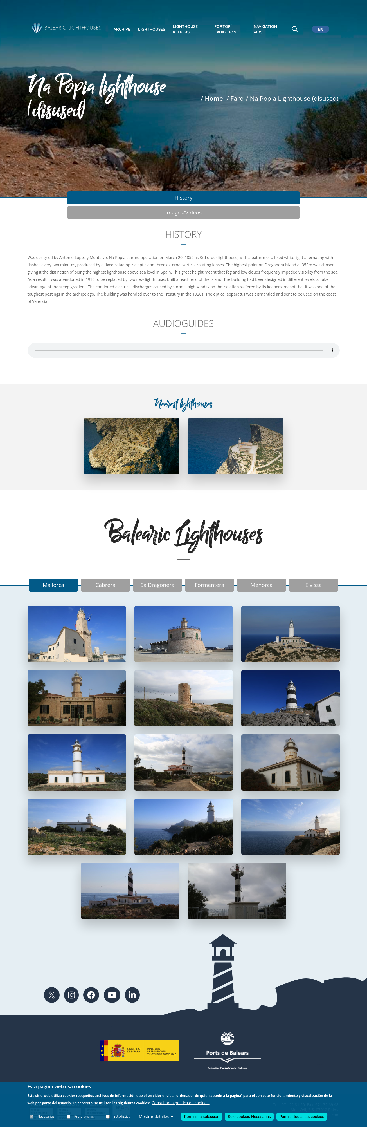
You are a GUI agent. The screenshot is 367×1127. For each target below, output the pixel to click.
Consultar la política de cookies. (181, 1102)
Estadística (122, 1116)
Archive (122, 29)
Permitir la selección (201, 1116)
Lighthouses (151, 29)
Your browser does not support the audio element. (184, 336)
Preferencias (84, 1116)
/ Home (212, 98)
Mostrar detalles (156, 1116)
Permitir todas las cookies (301, 1116)
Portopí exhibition (225, 29)
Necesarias (46, 1116)
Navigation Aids (265, 29)
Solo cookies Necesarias (249, 1116)
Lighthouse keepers (185, 29)
